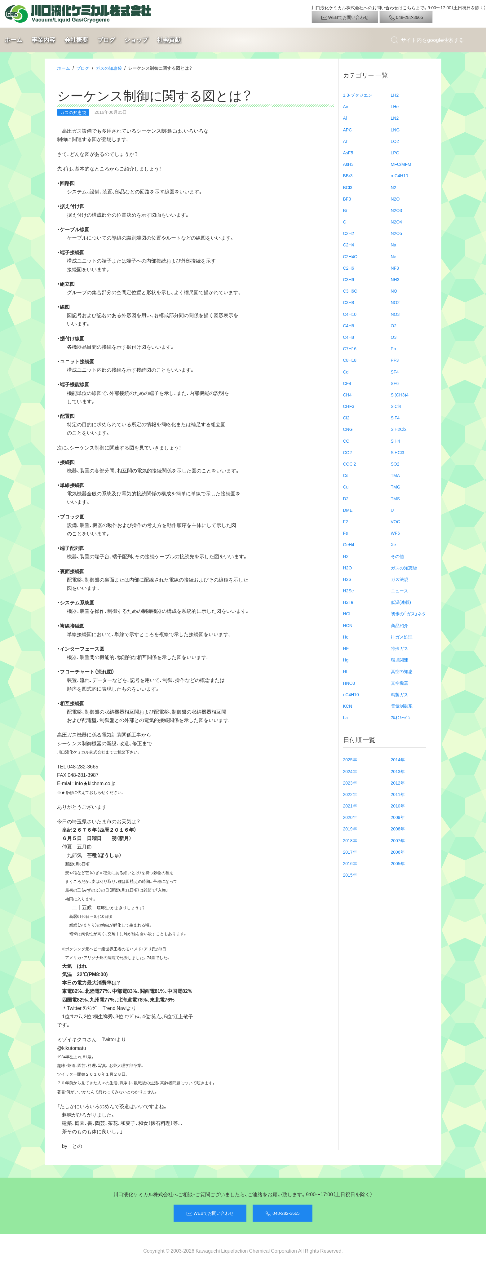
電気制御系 (402, 706)
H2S (347, 579)
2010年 (398, 806)
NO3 (395, 314)
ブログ (106, 39)
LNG (395, 129)
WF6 (395, 533)
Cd (346, 372)
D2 (346, 498)
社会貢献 (169, 39)
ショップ (136, 39)
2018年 (350, 840)
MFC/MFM (401, 164)
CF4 (347, 383)
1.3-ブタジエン (357, 95)
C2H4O (350, 256)
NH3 (395, 279)
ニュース (399, 590)
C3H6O (350, 291)
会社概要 (76, 39)
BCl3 (347, 187)
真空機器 (399, 683)
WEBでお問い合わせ (345, 17)
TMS (395, 498)
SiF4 (395, 417)
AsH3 (348, 164)
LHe (395, 106)
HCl (346, 613)
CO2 (347, 452)
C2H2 (348, 233)
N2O (395, 199)
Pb (393, 348)
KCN (347, 706)
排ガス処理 (402, 637)
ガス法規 (399, 579)
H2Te (348, 602)
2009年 (398, 817)
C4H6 (348, 325)
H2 (346, 556)
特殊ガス (399, 648)
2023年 (350, 783)
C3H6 (348, 279)
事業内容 (43, 39)
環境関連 (399, 660)
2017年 (350, 852)
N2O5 (396, 233)
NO (394, 291)
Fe (345, 533)
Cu (346, 487)
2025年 (350, 759)
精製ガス (399, 694)
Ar (345, 141)
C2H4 (348, 244)
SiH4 (395, 441)
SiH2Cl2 (399, 429)
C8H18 (350, 360)
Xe (393, 544)
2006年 (398, 852)
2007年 (398, 840)
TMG (395, 487)
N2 (393, 187)
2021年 (350, 806)
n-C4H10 (399, 175)
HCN (347, 625)
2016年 (350, 863)
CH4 (347, 395)
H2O (347, 567)
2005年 (398, 863)
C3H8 (348, 302)
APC (347, 129)
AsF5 (348, 152)
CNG (348, 429)
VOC (395, 521)
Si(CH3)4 (400, 395)
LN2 (395, 118)
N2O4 (396, 222)
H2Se (348, 590)
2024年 (350, 771)
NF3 (395, 268)
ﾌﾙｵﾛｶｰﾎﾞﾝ (400, 717)
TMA (395, 475)
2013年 (398, 771)
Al (345, 118)
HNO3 (349, 683)
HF (346, 648)
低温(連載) (401, 602)
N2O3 (396, 210)
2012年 (398, 783)
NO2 (395, 302)
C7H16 (350, 348)
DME (348, 510)
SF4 (395, 372)
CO (346, 441)
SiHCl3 (397, 452)
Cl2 (346, 417)
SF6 (395, 383)
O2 (394, 325)
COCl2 (349, 464)
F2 (345, 521)
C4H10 (350, 314)
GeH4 (349, 544)
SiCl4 (396, 406)
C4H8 (348, 337)
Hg (346, 660)
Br (345, 210)
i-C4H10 (351, 694)
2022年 (350, 794)
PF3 (395, 360)
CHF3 (349, 406)
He (346, 637)
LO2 (395, 141)
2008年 (398, 828)
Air (345, 106)
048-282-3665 (406, 17)
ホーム (13, 39)
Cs (345, 475)
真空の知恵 (402, 671)
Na (393, 244)
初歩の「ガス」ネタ (408, 613)
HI (345, 671)
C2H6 (348, 268)
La (345, 717)
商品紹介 (399, 625)
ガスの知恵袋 (109, 68)
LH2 (395, 95)
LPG (395, 152)
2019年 (350, 828)
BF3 (347, 199)
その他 (397, 556)
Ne (393, 256)
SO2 (395, 464)
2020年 (350, 817)
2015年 (350, 875)
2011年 (398, 794)
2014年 (398, 759)
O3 (394, 337)
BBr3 (348, 175)
